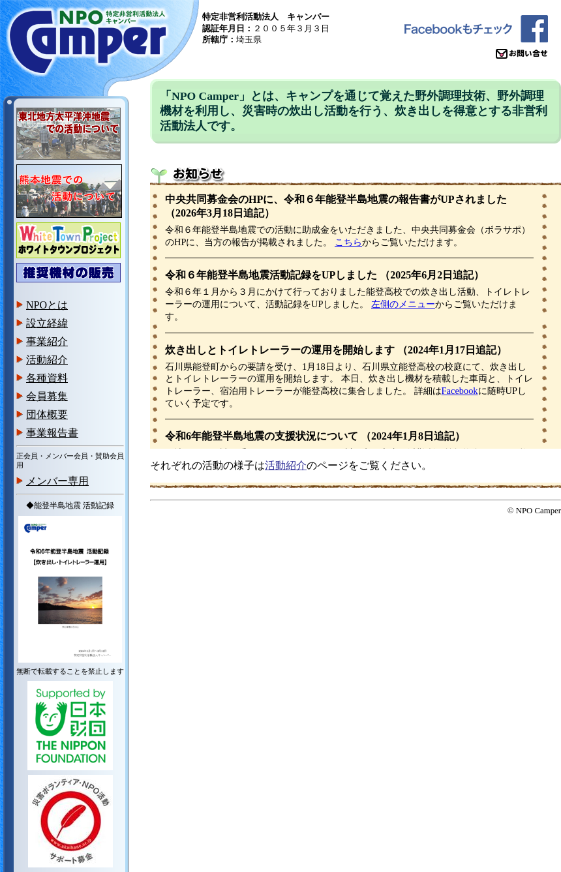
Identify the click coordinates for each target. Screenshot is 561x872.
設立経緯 (47, 323)
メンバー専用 (57, 481)
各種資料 (47, 377)
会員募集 (47, 396)
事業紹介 (47, 341)
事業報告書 (52, 432)
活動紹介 (47, 359)
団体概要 (47, 414)
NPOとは (47, 304)
